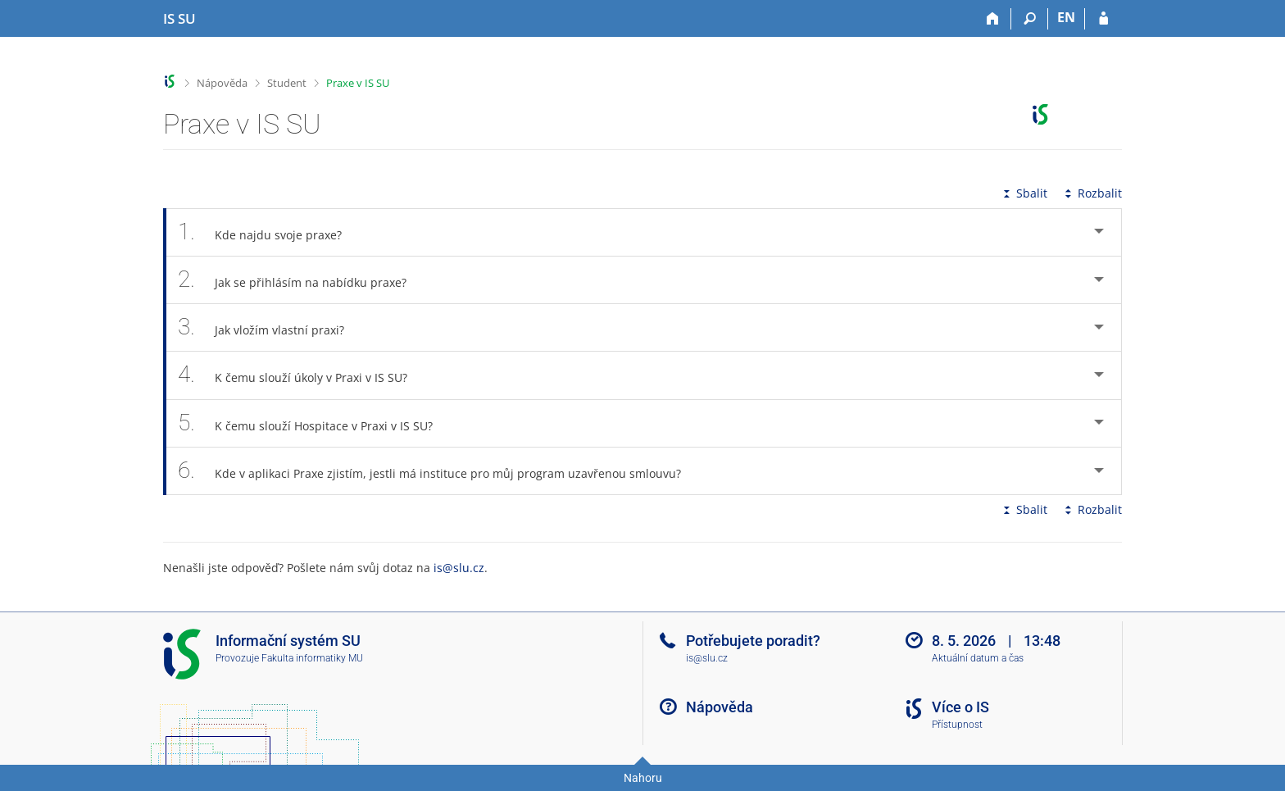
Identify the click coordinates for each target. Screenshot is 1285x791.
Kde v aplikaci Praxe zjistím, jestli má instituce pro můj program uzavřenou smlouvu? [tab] (438, 471)
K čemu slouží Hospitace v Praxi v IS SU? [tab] (314, 423)
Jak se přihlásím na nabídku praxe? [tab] (301, 280)
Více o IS (960, 707)
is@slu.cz (459, 567)
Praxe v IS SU (357, 82)
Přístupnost (957, 724)
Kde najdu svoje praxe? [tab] (269, 232)
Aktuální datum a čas (978, 658)
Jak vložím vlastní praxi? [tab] (270, 327)
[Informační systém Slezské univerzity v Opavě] (179, 19)
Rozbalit (1091, 193)
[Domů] (992, 19)
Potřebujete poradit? (753, 640)
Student (286, 82)
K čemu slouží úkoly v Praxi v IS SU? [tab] (301, 375)
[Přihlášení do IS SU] (1103, 19)
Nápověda (222, 82)
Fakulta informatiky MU (312, 658)
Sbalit (1023, 193)
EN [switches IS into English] (1066, 17)
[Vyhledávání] (1029, 19)
